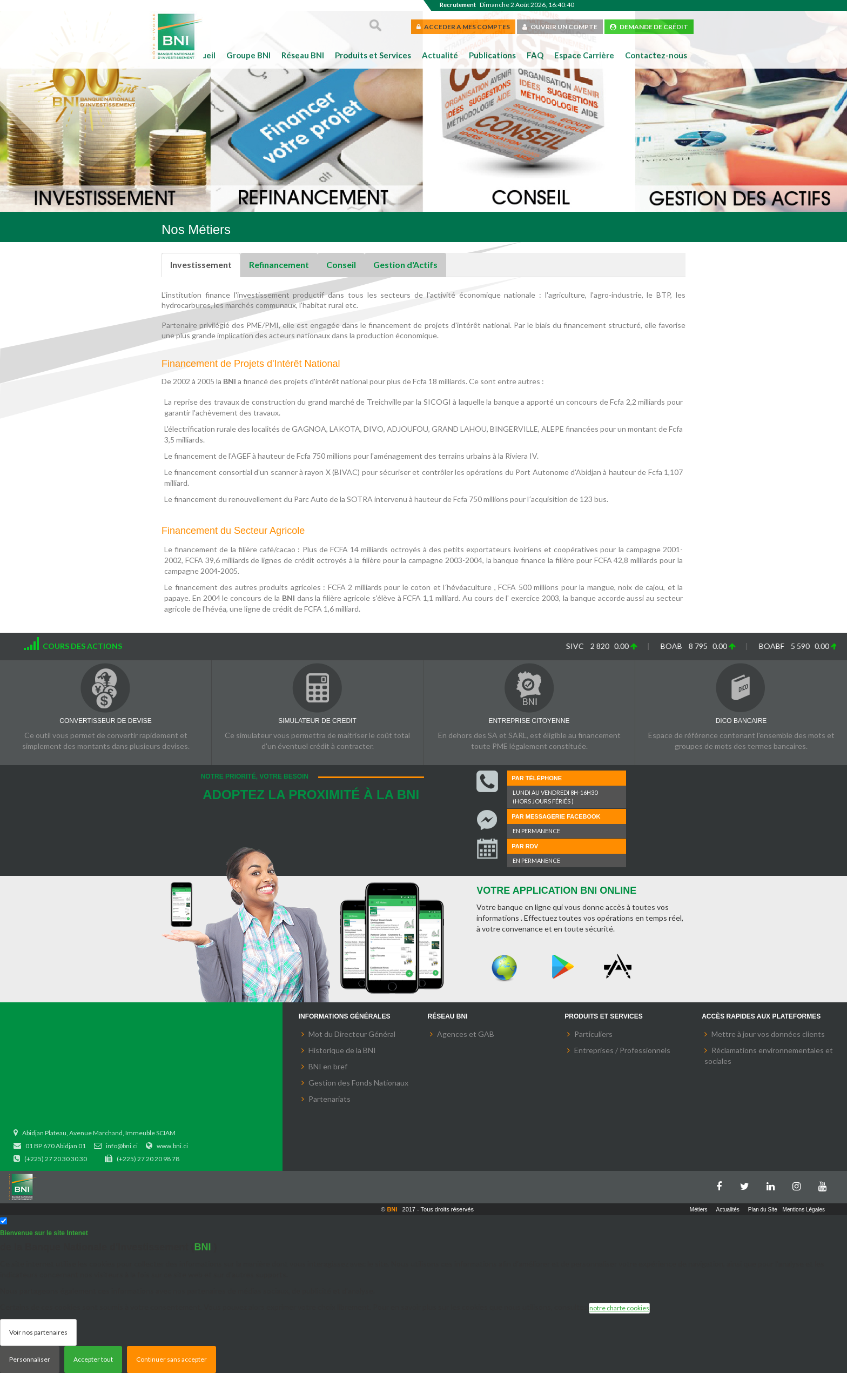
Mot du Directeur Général (351, 1034)
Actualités (728, 1210)
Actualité (440, 55)
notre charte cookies (619, 1308)
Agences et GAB (465, 1034)
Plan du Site (762, 1210)
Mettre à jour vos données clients (768, 1034)
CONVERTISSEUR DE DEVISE (105, 721)
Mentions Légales (804, 1210)
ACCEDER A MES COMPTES (463, 27)
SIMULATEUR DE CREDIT (317, 721)
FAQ (535, 55)
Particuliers (593, 1034)
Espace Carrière (584, 55)
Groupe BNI (248, 55)
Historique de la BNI (342, 1050)
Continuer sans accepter (171, 1359)
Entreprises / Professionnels (622, 1050)
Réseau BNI (302, 55)
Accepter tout (93, 1359)
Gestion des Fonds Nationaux (358, 1082)
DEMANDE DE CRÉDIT (649, 27)
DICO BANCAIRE (741, 721)
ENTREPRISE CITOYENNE (529, 721)
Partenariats (329, 1098)
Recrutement (458, 4)
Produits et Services (373, 55)
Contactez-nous (656, 55)
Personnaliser (29, 1359)
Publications (492, 55)
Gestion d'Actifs (405, 264)
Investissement (201, 264)
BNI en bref (327, 1066)
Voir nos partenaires (38, 1332)
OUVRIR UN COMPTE (559, 27)
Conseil (341, 264)
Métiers (699, 1210)
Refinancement (279, 264)
